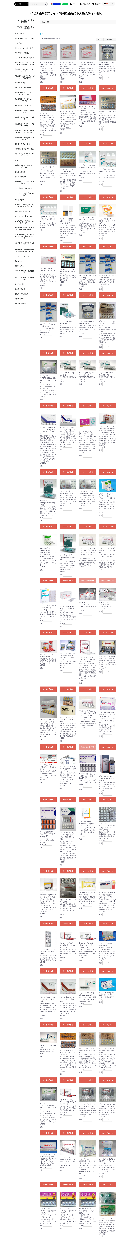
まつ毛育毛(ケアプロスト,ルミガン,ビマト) (24, 222)
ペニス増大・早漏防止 (22, 53)
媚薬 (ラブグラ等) (20, 303)
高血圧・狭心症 (20, 289)
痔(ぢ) (17, 160)
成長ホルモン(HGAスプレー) (24, 211)
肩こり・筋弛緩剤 (20, 177)
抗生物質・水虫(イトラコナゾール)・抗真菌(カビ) (24, 77)
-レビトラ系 (29, 38)
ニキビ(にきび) (19, 200)
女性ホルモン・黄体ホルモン (24, 216)
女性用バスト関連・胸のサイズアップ (24, 138)
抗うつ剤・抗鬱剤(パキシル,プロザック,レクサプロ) (24, 205)
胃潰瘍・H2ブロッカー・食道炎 (24, 118)
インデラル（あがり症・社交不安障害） (24, 21)
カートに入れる (48, 88)
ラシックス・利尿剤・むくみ (24, 58)
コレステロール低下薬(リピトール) (24, 244)
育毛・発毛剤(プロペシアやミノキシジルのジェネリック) (24, 63)
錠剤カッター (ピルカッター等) (24, 278)
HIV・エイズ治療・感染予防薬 (24, 272)
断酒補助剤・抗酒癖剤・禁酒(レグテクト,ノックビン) (24, 250)
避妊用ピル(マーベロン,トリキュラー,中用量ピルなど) (24, 228)
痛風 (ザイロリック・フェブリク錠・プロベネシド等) (24, 131)
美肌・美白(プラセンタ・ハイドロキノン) (24, 154)
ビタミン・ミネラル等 (22, 256)
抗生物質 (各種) (20, 83)
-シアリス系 (19, 38)
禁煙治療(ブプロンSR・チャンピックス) (24, 182)
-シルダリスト (19, 43)
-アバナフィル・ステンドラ (24, 48)
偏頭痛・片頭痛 (20, 172)
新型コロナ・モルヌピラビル (24, 106)
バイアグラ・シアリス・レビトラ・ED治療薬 (24, 28)
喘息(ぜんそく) (19, 261)
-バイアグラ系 (19, 33)
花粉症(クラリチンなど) (22, 144)
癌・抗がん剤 (19, 284)
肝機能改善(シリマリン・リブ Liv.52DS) (24, 125)
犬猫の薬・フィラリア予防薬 (24, 149)
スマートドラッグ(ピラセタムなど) (24, 194)
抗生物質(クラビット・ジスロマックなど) (24, 70)
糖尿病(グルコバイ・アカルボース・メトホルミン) (24, 93)
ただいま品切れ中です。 (88, 581)
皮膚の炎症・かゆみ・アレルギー (24, 111)
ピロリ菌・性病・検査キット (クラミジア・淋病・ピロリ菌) (24, 236)
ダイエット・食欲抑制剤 (23, 87)
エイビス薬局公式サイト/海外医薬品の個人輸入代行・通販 (64, 13)
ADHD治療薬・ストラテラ (23, 188)
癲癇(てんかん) (19, 266)
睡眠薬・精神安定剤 (21, 294)
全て (41, 34)
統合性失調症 (19, 299)
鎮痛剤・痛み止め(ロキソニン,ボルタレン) (24, 166)
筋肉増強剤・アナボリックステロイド (24, 100)
